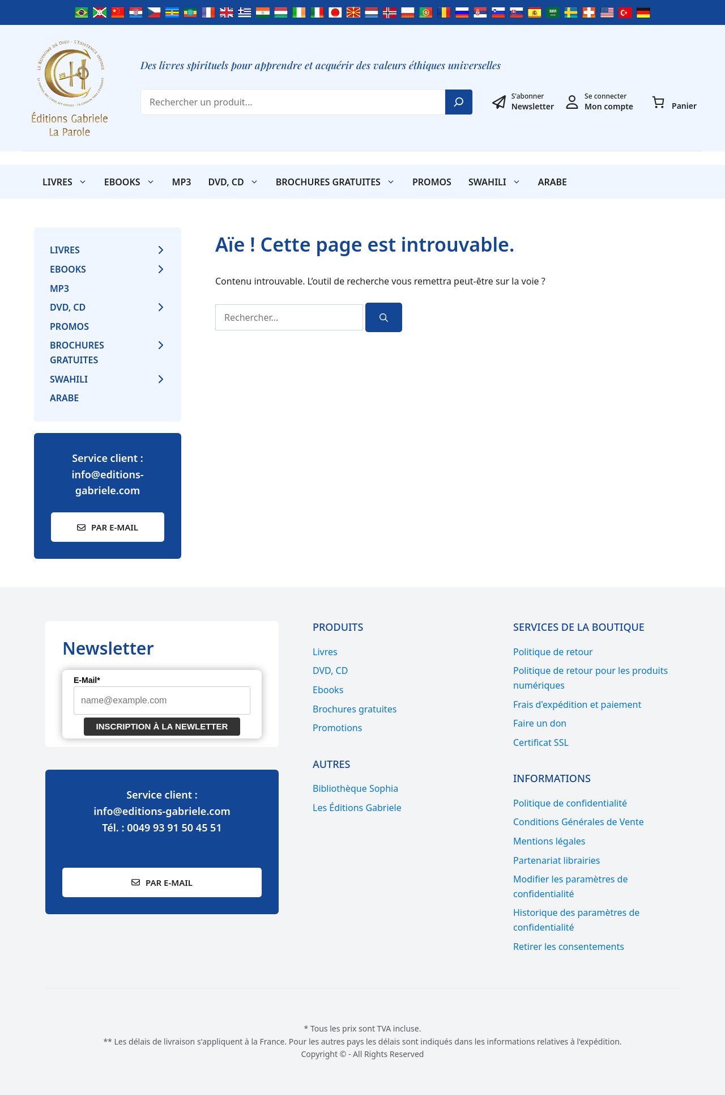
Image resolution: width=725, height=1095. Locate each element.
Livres (69, 182)
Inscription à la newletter (162, 726)
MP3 (181, 182)
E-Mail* (87, 680)
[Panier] (658, 102)
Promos (431, 182)
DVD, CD (237, 182)
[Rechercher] (383, 318)
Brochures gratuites (340, 182)
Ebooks (134, 182)
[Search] (458, 102)
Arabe (552, 182)
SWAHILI (499, 182)
